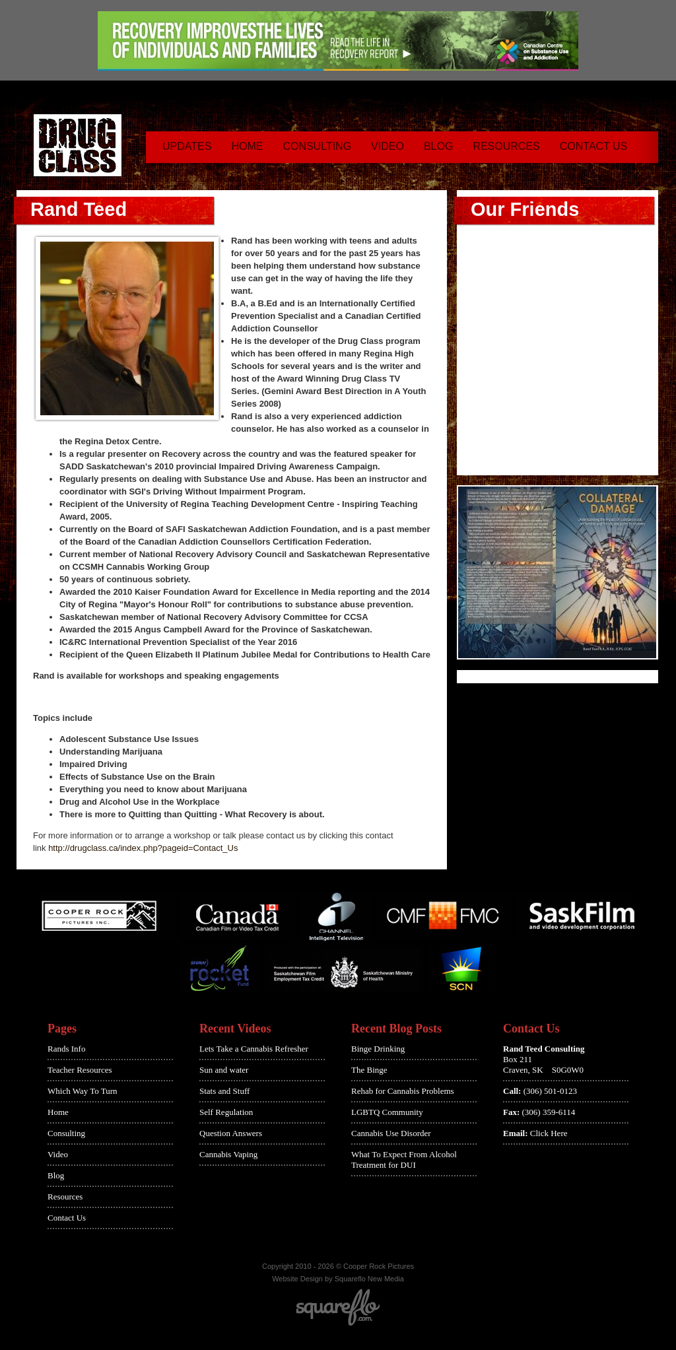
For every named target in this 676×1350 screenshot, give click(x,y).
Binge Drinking (378, 1049)
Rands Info (66, 1049)
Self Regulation (226, 1112)
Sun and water (223, 1070)
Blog (438, 146)
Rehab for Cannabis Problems (402, 1091)
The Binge (369, 1070)
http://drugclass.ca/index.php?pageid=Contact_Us (143, 848)
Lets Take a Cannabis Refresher (253, 1049)
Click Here (549, 1133)
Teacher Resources (80, 1070)
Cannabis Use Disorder (391, 1133)
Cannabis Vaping (228, 1154)
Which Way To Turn (83, 1091)
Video (387, 146)
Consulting (317, 146)
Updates (186, 146)
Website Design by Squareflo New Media (338, 1279)
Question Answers (230, 1133)
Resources (506, 146)
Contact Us (594, 146)
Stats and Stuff (224, 1091)
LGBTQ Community (387, 1112)
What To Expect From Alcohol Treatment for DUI (404, 1159)
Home (247, 146)
